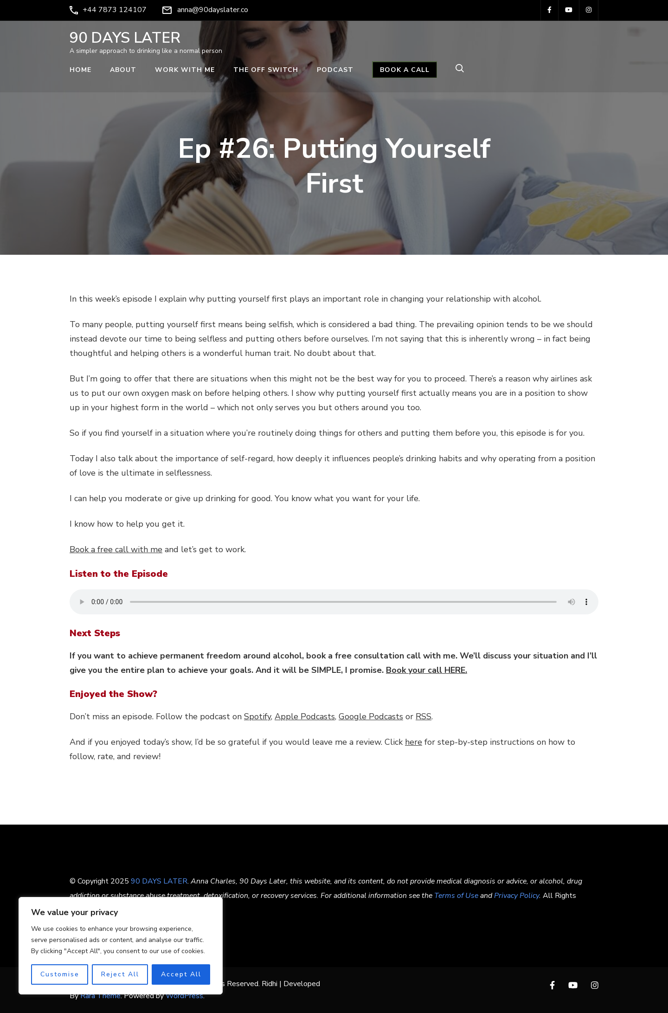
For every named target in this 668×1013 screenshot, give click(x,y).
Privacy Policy (516, 895)
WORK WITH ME (185, 69)
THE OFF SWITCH (265, 69)
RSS (423, 716)
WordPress (184, 996)
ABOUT (123, 69)
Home (80, 69)
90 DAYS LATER (125, 38)
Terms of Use (456, 895)
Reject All (120, 974)
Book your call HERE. (426, 670)
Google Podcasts (371, 716)
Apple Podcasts (305, 716)
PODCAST (335, 69)
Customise (59, 974)
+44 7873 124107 (115, 10)
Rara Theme (100, 996)
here (413, 742)
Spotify (257, 716)
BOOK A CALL (405, 69)
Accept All (181, 974)
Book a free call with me (116, 549)
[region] (121, 945)
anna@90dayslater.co (212, 10)
